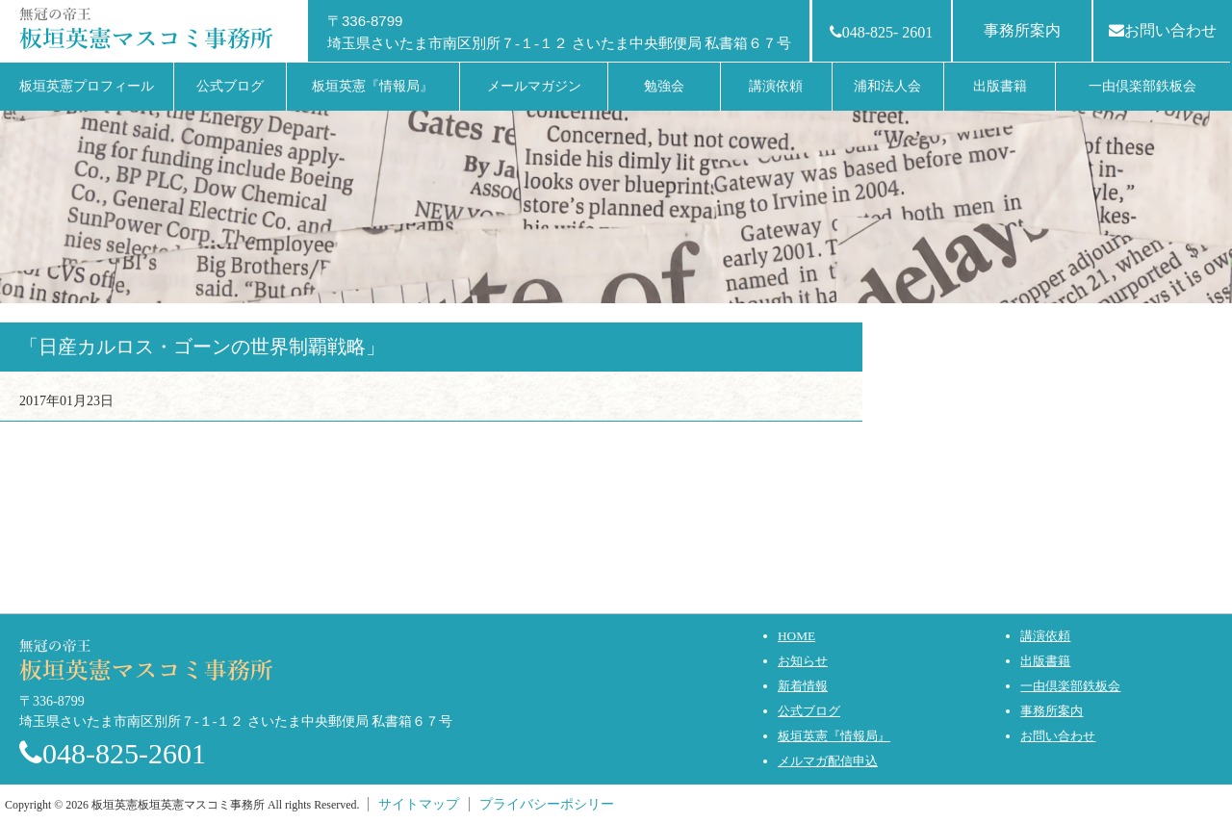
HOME (796, 636)
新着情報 (803, 686)
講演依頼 (1045, 636)
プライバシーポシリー (546, 804)
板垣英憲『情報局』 (834, 736)
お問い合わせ (1163, 30)
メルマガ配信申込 (828, 761)
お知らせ (803, 661)
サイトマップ (418, 804)
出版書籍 (1045, 661)
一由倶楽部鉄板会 (1070, 686)
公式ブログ (809, 711)
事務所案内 (1022, 30)
